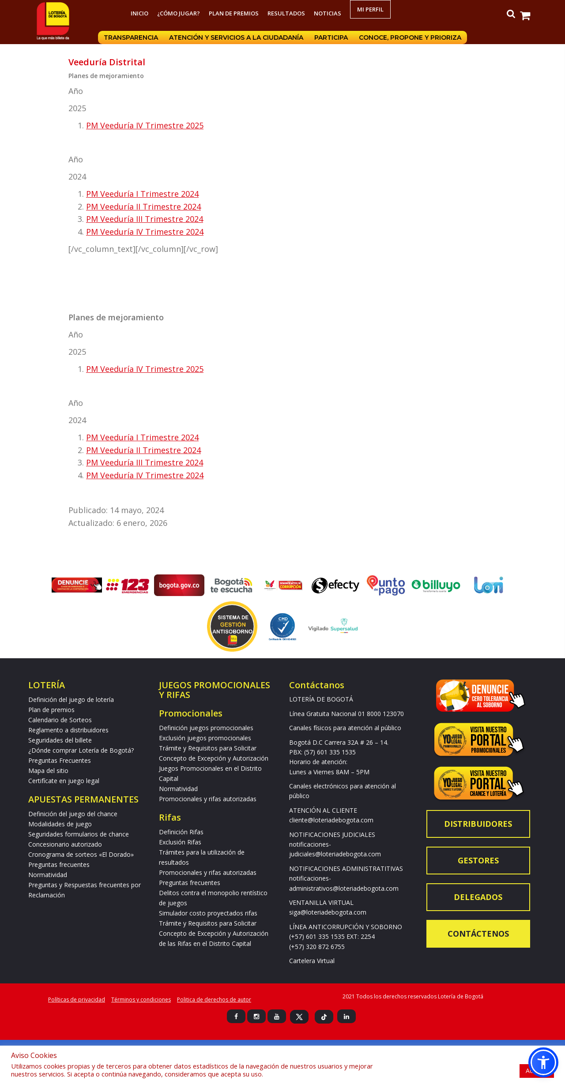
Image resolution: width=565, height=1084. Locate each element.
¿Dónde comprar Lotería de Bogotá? (81, 750)
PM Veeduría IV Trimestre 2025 (144, 125)
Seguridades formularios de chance (78, 834)
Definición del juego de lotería (71, 699)
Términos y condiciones (141, 999)
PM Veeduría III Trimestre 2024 (144, 219)
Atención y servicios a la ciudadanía (236, 37)
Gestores (478, 860)
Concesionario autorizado (65, 844)
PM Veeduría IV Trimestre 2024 (144, 231)
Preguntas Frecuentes (59, 760)
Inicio (139, 13)
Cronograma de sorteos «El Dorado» (81, 854)
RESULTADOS (286, 13)
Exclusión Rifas (180, 842)
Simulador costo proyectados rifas (208, 913)
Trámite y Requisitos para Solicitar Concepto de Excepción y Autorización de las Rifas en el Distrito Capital (213, 933)
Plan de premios (234, 13)
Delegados (478, 897)
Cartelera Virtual (312, 960)
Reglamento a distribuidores (68, 730)
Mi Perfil (370, 9)
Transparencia (130, 37)
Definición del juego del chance (72, 814)
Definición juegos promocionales (206, 728)
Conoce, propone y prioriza (411, 37)
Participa (331, 37)
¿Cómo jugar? (178, 13)
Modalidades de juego (60, 824)
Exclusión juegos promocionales (205, 738)
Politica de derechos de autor (214, 999)
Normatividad (47, 874)
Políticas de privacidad (76, 999)
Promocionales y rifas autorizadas (207, 799)
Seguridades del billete (60, 740)
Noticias (327, 13)
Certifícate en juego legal (63, 780)
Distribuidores (478, 823)
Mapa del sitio (48, 770)
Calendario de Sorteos (60, 720)
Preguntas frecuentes (59, 864)
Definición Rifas (181, 832)
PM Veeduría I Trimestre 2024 (142, 193)
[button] (543, 1062)
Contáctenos (478, 933)
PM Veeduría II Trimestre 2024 (143, 206)
